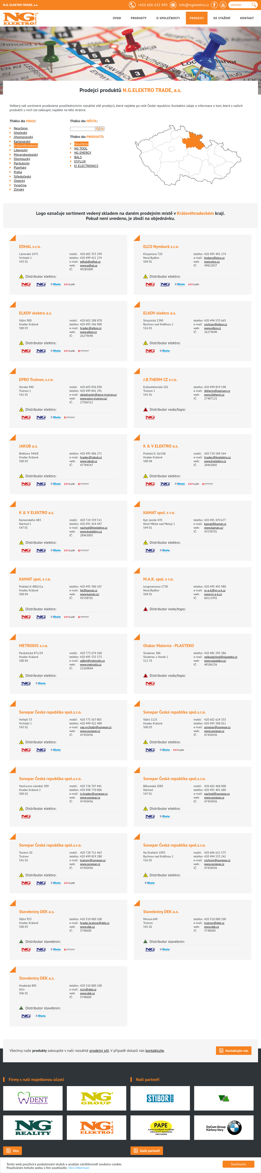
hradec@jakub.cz (91, 457)
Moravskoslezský (26, 154)
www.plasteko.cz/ (215, 661)
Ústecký (19, 180)
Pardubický (21, 163)
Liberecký (21, 150)
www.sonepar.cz (90, 731)
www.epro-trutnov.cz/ (93, 398)
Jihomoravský (23, 137)
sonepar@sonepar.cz (217, 727)
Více (16, 1151)
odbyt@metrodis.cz (92, 661)
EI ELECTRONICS (86, 166)
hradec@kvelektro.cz (217, 457)
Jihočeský (20, 132)
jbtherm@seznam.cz (217, 391)
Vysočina (20, 185)
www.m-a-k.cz (213, 594)
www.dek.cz (87, 927)
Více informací (78, 1168)
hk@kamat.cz (88, 590)
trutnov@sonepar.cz (92, 860)
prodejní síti (99, 1050)
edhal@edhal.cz (90, 262)
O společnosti (168, 18)
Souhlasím (238, 1164)
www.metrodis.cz (90, 664)
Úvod (117, 18)
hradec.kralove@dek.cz (94, 923)
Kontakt (247, 18)
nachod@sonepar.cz (217, 794)
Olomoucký (22, 159)
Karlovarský (22, 141)
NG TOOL (81, 148)
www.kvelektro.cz (215, 461)
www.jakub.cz (88, 461)
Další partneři (150, 1151)
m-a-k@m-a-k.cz (214, 590)
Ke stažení (221, 18)
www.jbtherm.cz (214, 395)
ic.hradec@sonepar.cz (94, 794)
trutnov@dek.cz (214, 923)
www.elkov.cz (88, 332)
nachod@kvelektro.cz (93, 528)
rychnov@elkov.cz (215, 324)
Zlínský (19, 189)
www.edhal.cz (88, 265)
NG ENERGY (82, 152)
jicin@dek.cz (88, 989)
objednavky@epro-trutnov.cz (98, 395)
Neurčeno (21, 128)
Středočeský (22, 176)
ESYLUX (80, 161)
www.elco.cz (212, 262)
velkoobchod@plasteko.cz (220, 657)
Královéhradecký (26, 145)
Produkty (139, 18)
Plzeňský (20, 167)
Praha (18, 172)
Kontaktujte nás (237, 1050)
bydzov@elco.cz (214, 258)
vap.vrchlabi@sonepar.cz (95, 727)
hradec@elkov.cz (90, 328)
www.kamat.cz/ (213, 528)
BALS (78, 157)
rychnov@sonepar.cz (217, 860)
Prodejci (197, 18)
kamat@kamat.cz (215, 524)
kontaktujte (155, 1050)
